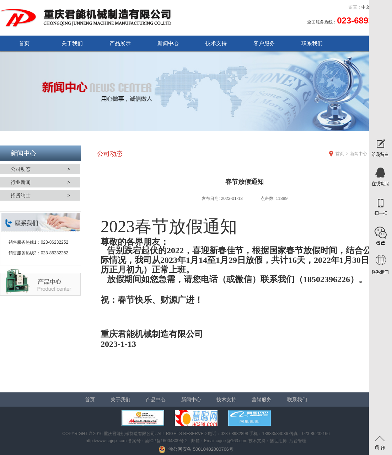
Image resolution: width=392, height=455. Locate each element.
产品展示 (120, 43)
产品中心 (156, 399)
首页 (24, 43)
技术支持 (216, 43)
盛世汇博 (278, 440)
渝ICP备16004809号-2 (166, 440)
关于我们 (72, 43)
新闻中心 (168, 43)
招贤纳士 (21, 195)
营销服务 (262, 399)
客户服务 (264, 43)
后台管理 (297, 440)
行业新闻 (21, 182)
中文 (365, 7)
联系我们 (312, 43)
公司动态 (21, 169)
